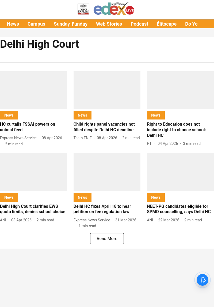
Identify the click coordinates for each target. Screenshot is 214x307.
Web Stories (109, 24)
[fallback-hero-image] (33, 90)
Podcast (139, 24)
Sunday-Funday (70, 24)
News (13, 24)
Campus (36, 24)
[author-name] (19, 138)
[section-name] (9, 115)
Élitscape (167, 24)
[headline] (33, 127)
